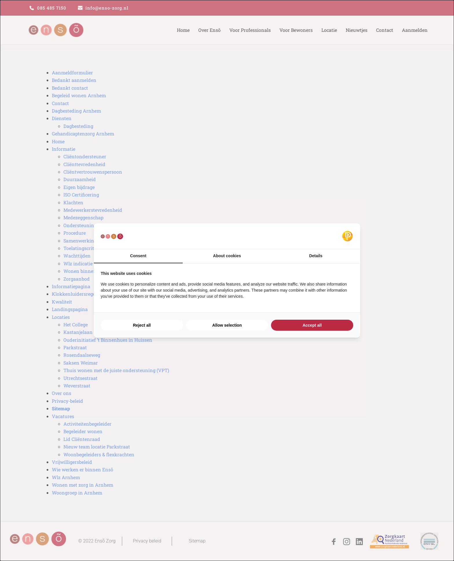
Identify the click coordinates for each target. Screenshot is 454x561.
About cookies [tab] (227, 255)
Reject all (142, 325)
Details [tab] (316, 255)
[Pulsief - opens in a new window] (347, 236)
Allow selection (227, 325)
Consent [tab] (138, 255)
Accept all (312, 325)
